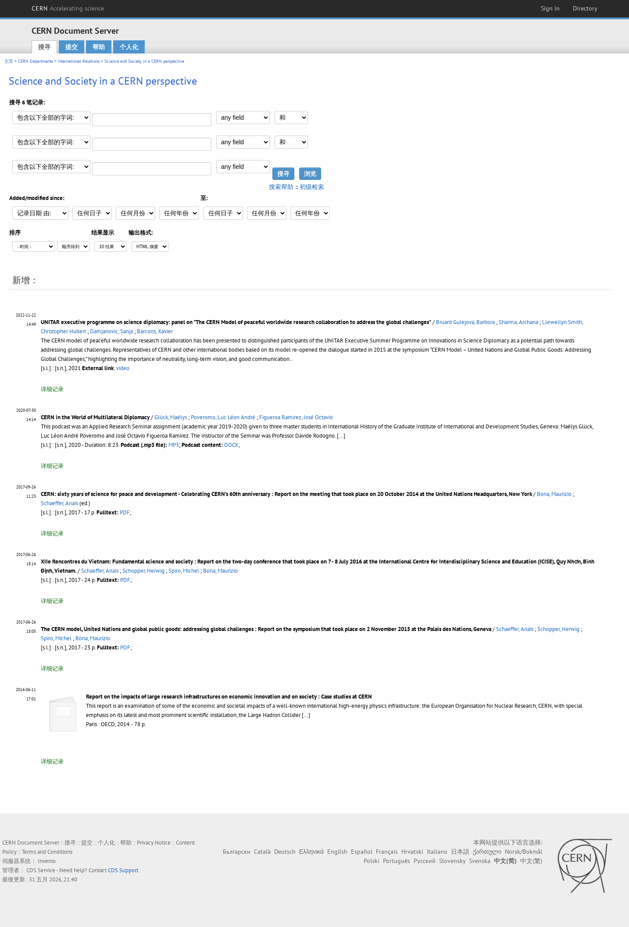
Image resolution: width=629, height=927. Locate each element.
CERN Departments (35, 61)
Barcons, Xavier (155, 331)
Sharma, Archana (518, 322)
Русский (425, 861)
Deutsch (285, 852)
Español (361, 852)
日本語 (460, 852)
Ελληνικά (311, 852)
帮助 (99, 47)
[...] (306, 715)
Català (262, 852)
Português (396, 861)
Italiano (437, 852)
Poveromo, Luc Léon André (223, 417)
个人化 (129, 47)
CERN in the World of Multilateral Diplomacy (95, 417)
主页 (8, 61)
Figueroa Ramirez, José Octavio (296, 417)
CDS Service (40, 870)
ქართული (487, 852)
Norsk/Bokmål (523, 852)
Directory (585, 8)
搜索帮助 (281, 187)
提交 (71, 47)
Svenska (479, 861)
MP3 (173, 445)
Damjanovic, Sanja (111, 331)
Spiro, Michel (183, 570)
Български (236, 852)
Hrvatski (412, 852)
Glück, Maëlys (170, 417)
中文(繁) (531, 861)
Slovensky (452, 861)
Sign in (550, 8)
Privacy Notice (154, 842)
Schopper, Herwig (143, 570)
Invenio (47, 861)
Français (387, 852)
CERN (68, 8)
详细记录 (52, 389)
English (337, 852)
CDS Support (123, 870)
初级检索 (312, 187)
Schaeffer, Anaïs (59, 503)
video (122, 368)
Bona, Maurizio (554, 494)
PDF (125, 512)
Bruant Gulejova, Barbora (465, 322)
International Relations (79, 61)
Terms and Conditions (47, 852)
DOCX (231, 445)
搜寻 (44, 47)
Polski (371, 861)
